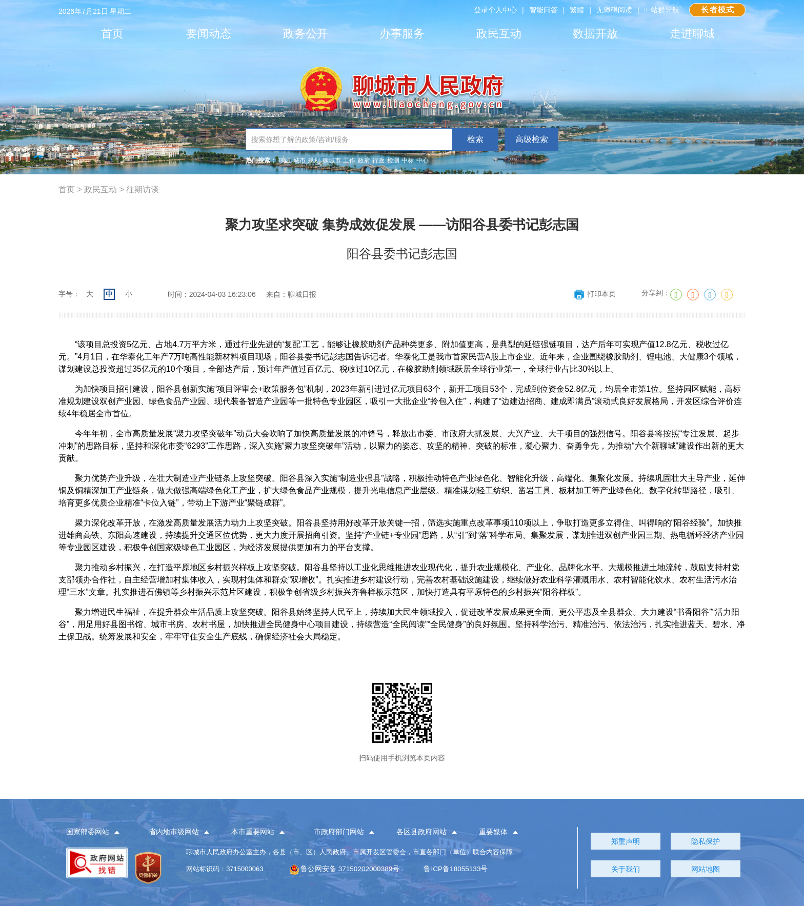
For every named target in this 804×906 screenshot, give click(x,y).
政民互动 (498, 33)
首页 (112, 33)
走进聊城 (692, 33)
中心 (422, 160)
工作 (349, 160)
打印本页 (594, 294)
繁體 (575, 10)
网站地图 (705, 868)
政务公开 (305, 33)
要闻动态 (208, 33)
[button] (98, 832)
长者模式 (716, 10)
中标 (407, 160)
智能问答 (541, 10)
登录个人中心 (493, 10)
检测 (393, 160)
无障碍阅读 (612, 10)
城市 (299, 160)
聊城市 (332, 160)
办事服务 (402, 33)
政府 (364, 160)
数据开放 (595, 33)
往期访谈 (142, 189)
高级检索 (531, 139)
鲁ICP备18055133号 (454, 869)
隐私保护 (705, 841)
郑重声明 (625, 841)
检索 (475, 139)
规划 (314, 160)
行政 (378, 160)
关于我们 (625, 868)
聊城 (284, 160)
